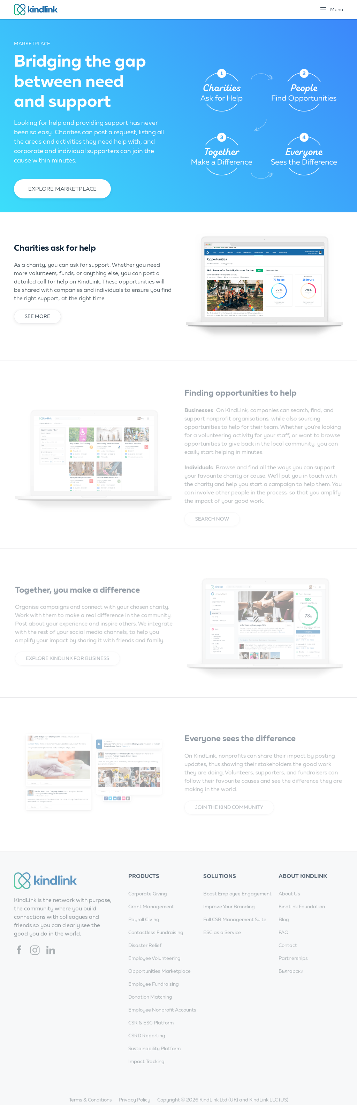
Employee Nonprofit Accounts (162, 1019)
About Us (289, 903)
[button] (331, 9)
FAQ (284, 942)
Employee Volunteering (154, 967)
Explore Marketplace (62, 189)
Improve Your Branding (229, 916)
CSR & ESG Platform (151, 1032)
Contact (288, 955)
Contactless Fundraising (155, 942)
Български (291, 980)
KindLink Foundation (302, 916)
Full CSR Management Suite (234, 929)
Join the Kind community (227, 816)
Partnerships (293, 967)
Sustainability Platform (154, 1058)
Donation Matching (150, 1006)
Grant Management (151, 916)
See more (37, 316)
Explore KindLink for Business (69, 668)
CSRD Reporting (146, 1045)
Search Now (210, 528)
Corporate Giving (147, 903)
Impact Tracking (146, 1071)
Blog (284, 929)
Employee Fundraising (153, 993)
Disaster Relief (144, 955)
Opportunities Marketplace (159, 980)
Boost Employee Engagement (237, 903)
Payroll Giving (143, 929)
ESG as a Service (222, 942)
